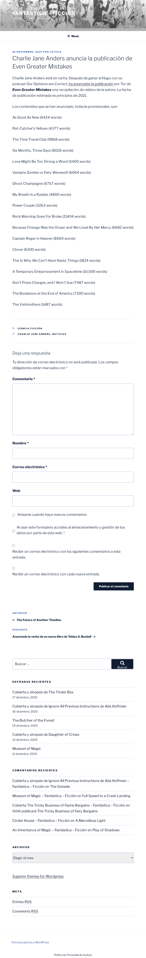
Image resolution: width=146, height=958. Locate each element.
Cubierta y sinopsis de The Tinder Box (42, 692)
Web (16, 491)
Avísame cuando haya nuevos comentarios (52, 514)
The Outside (60, 786)
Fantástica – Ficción (43, 13)
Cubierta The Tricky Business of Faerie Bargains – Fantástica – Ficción (68, 805)
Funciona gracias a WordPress (30, 942)
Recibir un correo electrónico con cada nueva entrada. (56, 574)
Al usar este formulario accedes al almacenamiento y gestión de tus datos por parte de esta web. (71, 530)
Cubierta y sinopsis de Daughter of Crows (45, 734)
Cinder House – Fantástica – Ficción (41, 821)
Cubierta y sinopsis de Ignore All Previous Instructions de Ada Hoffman (69, 706)
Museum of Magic (26, 749)
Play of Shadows (106, 830)
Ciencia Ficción (30, 328)
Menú (73, 36)
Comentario (23, 379)
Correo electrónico (29, 467)
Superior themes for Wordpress (38, 876)
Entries (22, 902)
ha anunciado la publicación (90, 84)
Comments (25, 911)
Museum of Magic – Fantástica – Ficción (44, 796)
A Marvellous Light (90, 821)
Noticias (59, 334)
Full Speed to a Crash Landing (106, 796)
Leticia (56, 51)
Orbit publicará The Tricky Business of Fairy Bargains (55, 811)
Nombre (20, 443)
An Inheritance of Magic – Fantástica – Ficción (49, 830)
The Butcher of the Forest (33, 720)
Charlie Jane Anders (34, 334)
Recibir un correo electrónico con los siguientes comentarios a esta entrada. (66, 554)
